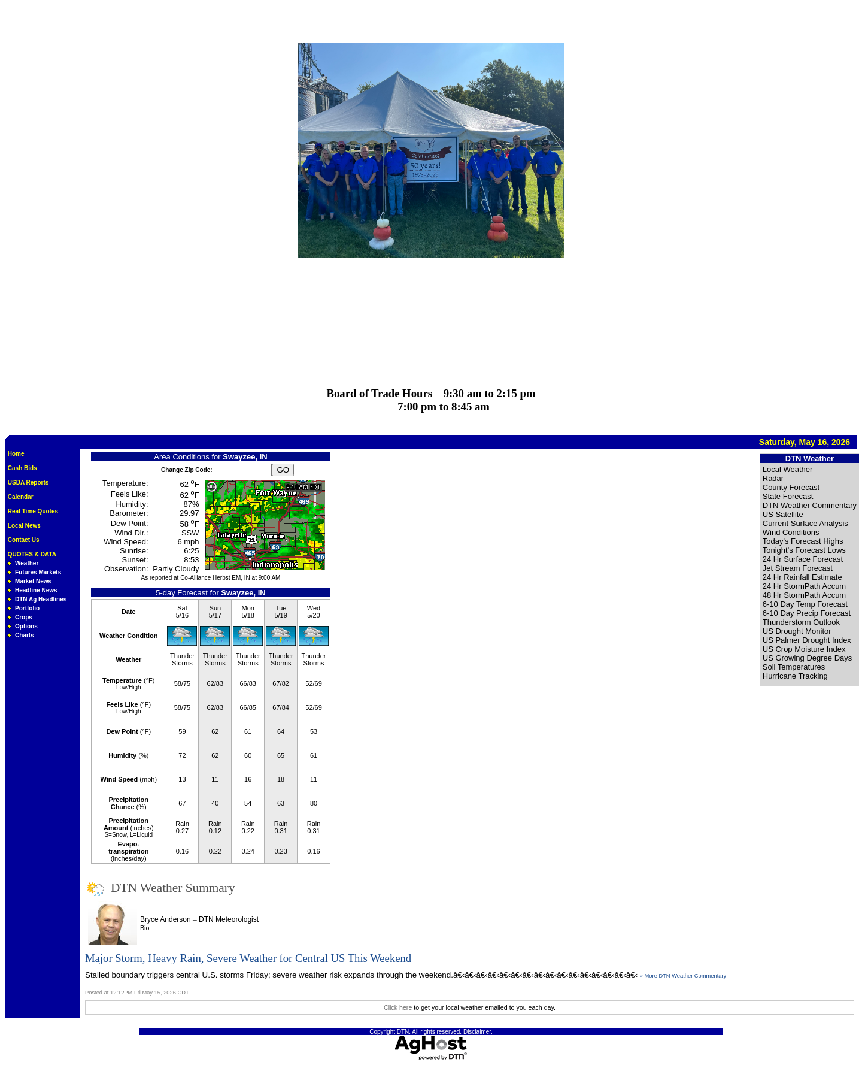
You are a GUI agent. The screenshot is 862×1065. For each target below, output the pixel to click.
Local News (24, 525)
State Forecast (788, 496)
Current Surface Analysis (805, 523)
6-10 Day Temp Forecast (805, 604)
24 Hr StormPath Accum (804, 586)
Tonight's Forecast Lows (804, 550)
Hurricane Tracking (795, 675)
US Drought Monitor (797, 631)
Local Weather (788, 469)
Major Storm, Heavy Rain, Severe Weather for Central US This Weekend (248, 958)
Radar (773, 478)
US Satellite (783, 514)
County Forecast (791, 487)
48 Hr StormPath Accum (804, 595)
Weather (26, 563)
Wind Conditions (791, 532)
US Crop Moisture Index (804, 649)
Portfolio (27, 608)
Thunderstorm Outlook (801, 622)
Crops (23, 617)
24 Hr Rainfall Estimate (802, 577)
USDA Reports (28, 482)
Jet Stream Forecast (798, 568)
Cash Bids (22, 468)
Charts (24, 635)
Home (16, 453)
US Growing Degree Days (807, 657)
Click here (398, 1007)
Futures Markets (38, 572)
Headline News (36, 590)
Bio (144, 927)
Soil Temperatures (794, 666)
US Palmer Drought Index (807, 640)
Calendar (21, 497)
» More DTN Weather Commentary (683, 976)
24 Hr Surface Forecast (803, 559)
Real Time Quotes (33, 511)
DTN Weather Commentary (810, 505)
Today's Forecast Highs (803, 541)
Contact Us (24, 540)
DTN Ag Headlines (40, 599)
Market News (33, 581)
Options (26, 626)
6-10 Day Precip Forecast (807, 613)
